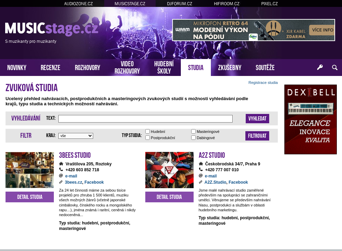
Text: (51, 117)
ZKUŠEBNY (229, 66)
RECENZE (50, 66)
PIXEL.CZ (269, 3)
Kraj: (51, 134)
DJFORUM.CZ (179, 3)
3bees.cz (73, 182)
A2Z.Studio (215, 182)
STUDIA (196, 66)
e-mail (71, 176)
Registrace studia (263, 82)
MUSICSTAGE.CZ (130, 3)
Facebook (94, 182)
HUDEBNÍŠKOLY (164, 66)
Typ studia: (132, 134)
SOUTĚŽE (265, 66)
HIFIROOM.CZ (227, 3)
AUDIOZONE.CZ (78, 3)
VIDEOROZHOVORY (127, 66)
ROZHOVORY (87, 66)
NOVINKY (16, 66)
